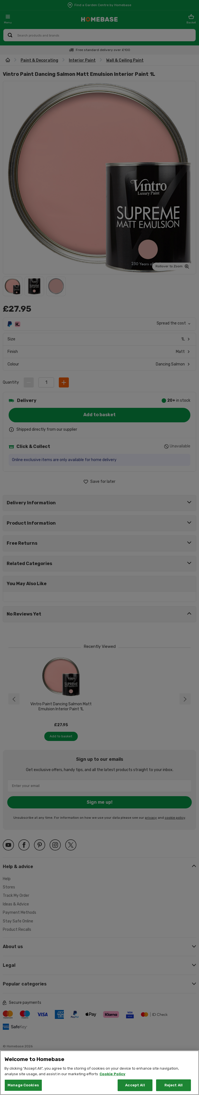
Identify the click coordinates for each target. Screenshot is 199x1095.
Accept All (135, 1085)
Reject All (173, 1085)
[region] (99, 1072)
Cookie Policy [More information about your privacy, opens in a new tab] (112, 1074)
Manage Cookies (23, 1085)
